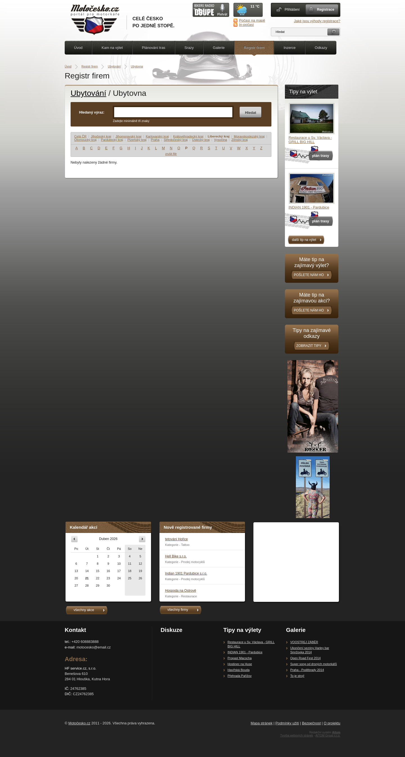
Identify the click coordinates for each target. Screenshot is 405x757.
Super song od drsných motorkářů (313, 664)
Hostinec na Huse (240, 664)
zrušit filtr (171, 153)
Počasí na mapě (252, 20)
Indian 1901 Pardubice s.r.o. (186, 573)
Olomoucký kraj (85, 139)
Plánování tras (153, 48)
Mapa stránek (262, 723)
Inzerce (290, 48)
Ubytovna (137, 66)
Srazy (189, 48)
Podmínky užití (287, 723)
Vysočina (220, 139)
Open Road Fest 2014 (305, 658)
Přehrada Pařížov (240, 675)
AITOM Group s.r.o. (327, 735)
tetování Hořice (176, 539)
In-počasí (246, 24)
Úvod (78, 48)
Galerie (219, 48)
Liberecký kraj (218, 136)
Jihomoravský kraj (128, 136)
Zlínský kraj (239, 139)
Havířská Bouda (238, 670)
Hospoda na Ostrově (180, 591)
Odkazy (321, 48)
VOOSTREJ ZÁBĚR (304, 642)
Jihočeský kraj (101, 136)
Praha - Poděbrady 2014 (307, 670)
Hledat (250, 112)
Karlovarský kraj (157, 136)
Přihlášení (292, 10)
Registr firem (254, 48)
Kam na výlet (112, 48)
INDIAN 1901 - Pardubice (309, 207)
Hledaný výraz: (91, 112)
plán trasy (320, 155)
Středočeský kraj (176, 139)
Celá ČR (80, 136)
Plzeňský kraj (137, 139)
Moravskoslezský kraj (249, 136)
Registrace (325, 10)
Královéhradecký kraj (188, 136)
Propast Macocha (240, 658)
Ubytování (114, 66)
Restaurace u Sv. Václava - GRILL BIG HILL (310, 139)
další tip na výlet (304, 240)
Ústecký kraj (201, 139)
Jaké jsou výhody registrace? (317, 21)
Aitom (336, 732)
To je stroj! (297, 675)
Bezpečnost (311, 723)
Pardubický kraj (112, 139)
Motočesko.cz (79, 723)
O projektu (332, 723)
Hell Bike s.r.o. (176, 556)
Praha (155, 139)
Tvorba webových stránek (296, 735)
